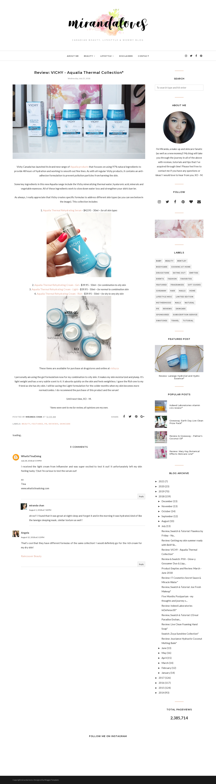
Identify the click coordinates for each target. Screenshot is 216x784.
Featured (37, 424)
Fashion (172, 279)
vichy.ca (114, 368)
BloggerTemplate (51, 780)
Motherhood (163, 303)
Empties (193, 273)
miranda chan (36, 505)
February (166, 667)
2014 (161, 692)
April (164, 657)
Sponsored (162, 315)
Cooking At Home (180, 267)
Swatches (161, 321)
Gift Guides (194, 285)
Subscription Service (185, 315)
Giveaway (161, 291)
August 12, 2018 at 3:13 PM (32, 537)
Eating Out (179, 273)
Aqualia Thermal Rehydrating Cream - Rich (60, 293)
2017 (161, 677)
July (164, 526)
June (164, 648)
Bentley (181, 261)
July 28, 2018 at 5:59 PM (31, 461)
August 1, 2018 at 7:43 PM (40, 510)
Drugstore (162, 273)
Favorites (186, 279)
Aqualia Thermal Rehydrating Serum (62, 210)
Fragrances (177, 285)
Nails (178, 303)
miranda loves (27, 780)
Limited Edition (184, 297)
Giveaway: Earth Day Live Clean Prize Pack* (186, 421)
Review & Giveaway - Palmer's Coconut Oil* (185, 437)
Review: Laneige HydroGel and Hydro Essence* (179, 377)
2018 (161, 496)
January (166, 672)
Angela (25, 532)
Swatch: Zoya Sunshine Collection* (180, 633)
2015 (161, 687)
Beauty (26, 424)
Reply (141, 496)
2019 (161, 491)
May (164, 652)
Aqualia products (79, 166)
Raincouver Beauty (31, 556)
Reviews (54, 424)
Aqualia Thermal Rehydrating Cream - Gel (56, 284)
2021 (161, 481)
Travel (175, 321)
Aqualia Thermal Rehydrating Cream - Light (55, 289)
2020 (161, 486)
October (166, 511)
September (167, 516)
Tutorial (188, 321)
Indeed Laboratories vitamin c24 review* (184, 406)
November (167, 506)
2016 (161, 682)
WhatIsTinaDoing (31, 456)
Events (160, 279)
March (165, 662)
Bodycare (161, 267)
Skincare (65, 424)
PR (45, 424)
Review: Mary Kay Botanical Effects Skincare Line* (184, 452)
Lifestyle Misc (164, 297)
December (167, 501)
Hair (172, 291)
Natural (189, 303)
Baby (159, 261)
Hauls (182, 291)
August (165, 521)
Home (192, 291)
